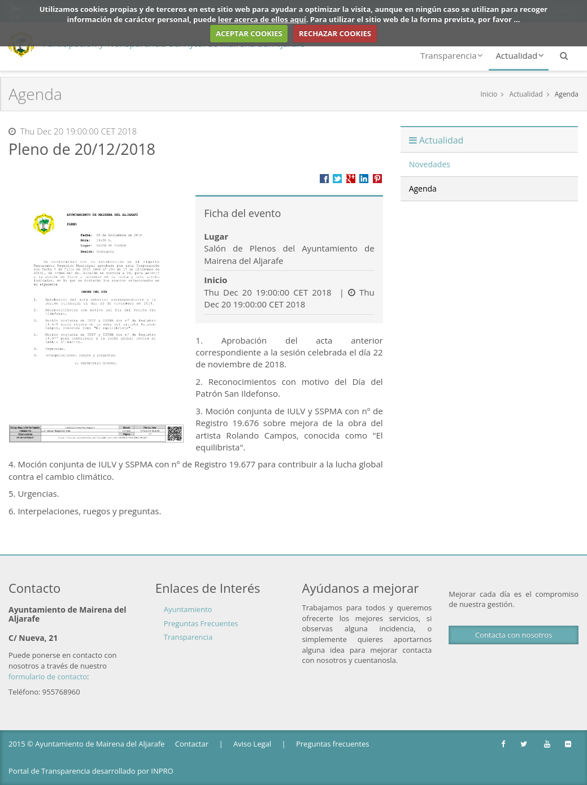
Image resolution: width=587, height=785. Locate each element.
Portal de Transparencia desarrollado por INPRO (90, 771)
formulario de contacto (47, 676)
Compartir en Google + (350, 178)
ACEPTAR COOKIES (249, 33)
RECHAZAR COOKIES (335, 33)
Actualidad (519, 55)
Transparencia (451, 55)
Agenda (567, 94)
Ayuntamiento (188, 609)
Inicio (488, 94)
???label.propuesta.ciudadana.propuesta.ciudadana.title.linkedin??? (363, 178)
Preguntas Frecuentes (201, 623)
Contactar (191, 744)
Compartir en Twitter (337, 178)
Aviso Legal (252, 744)
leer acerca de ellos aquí (262, 19)
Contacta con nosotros (513, 635)
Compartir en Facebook (324, 178)
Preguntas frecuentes (332, 744)
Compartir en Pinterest (377, 178)
